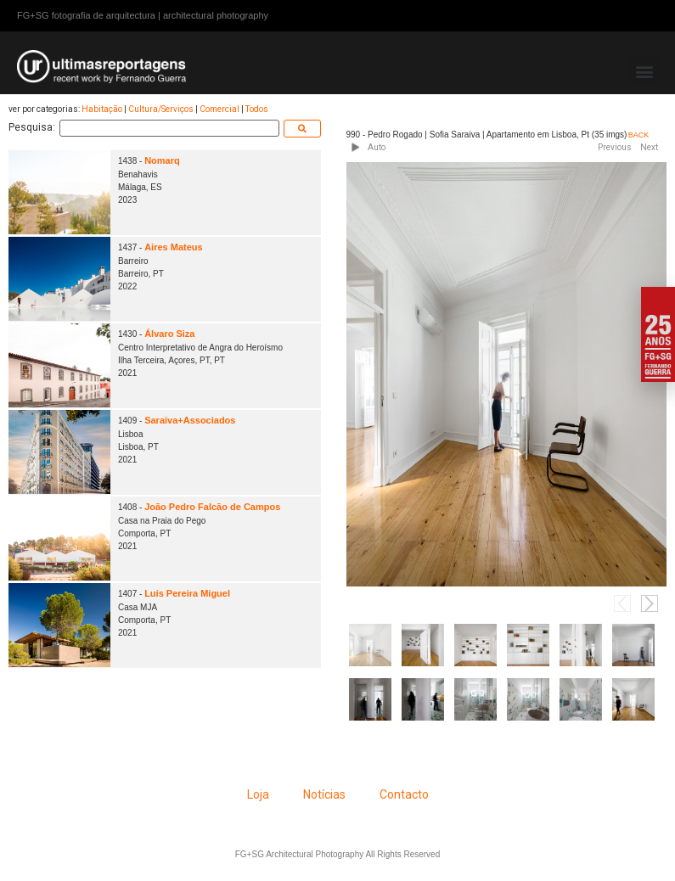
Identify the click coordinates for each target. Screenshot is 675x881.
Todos (256, 109)
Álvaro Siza (169, 333)
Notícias (324, 794)
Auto (376, 147)
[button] (644, 71)
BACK (639, 135)
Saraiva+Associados (189, 420)
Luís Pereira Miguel (187, 593)
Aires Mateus (173, 247)
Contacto (404, 794)
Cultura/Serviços (161, 109)
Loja (258, 794)
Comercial (219, 109)
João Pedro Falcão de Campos (212, 507)
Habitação (102, 109)
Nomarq (162, 160)
